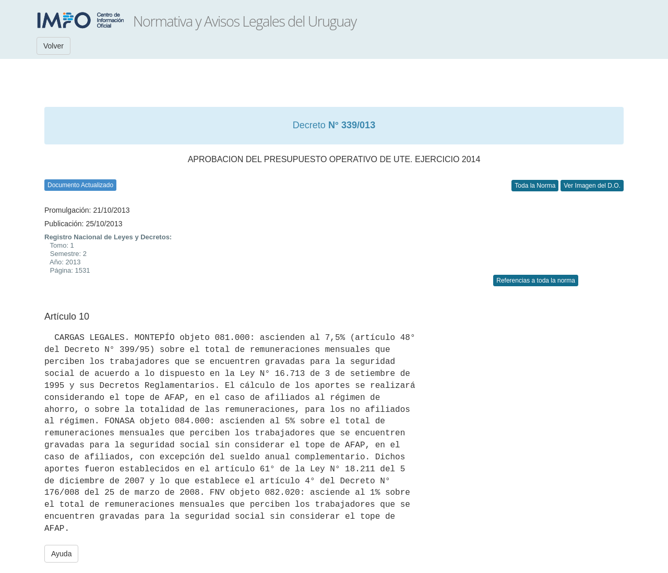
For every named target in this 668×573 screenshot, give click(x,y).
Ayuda (61, 554)
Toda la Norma (535, 185)
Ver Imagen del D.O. (592, 185)
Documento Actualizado (80, 185)
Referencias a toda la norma (535, 280)
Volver (53, 46)
